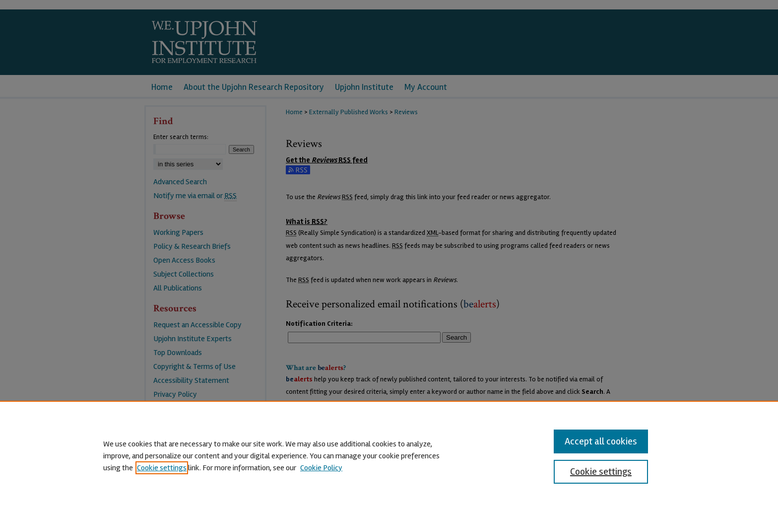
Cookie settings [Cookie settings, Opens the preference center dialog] (601, 471)
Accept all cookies (601, 441)
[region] (389, 455)
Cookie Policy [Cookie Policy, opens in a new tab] (321, 468)
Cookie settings (162, 468)
